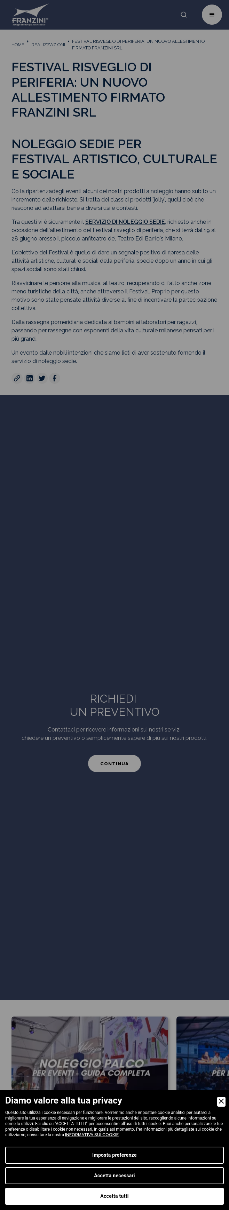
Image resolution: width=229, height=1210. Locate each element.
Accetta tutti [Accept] (114, 1196)
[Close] (221, 1102)
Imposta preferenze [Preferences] (114, 1155)
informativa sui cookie (92, 1134)
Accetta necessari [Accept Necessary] (114, 1175)
